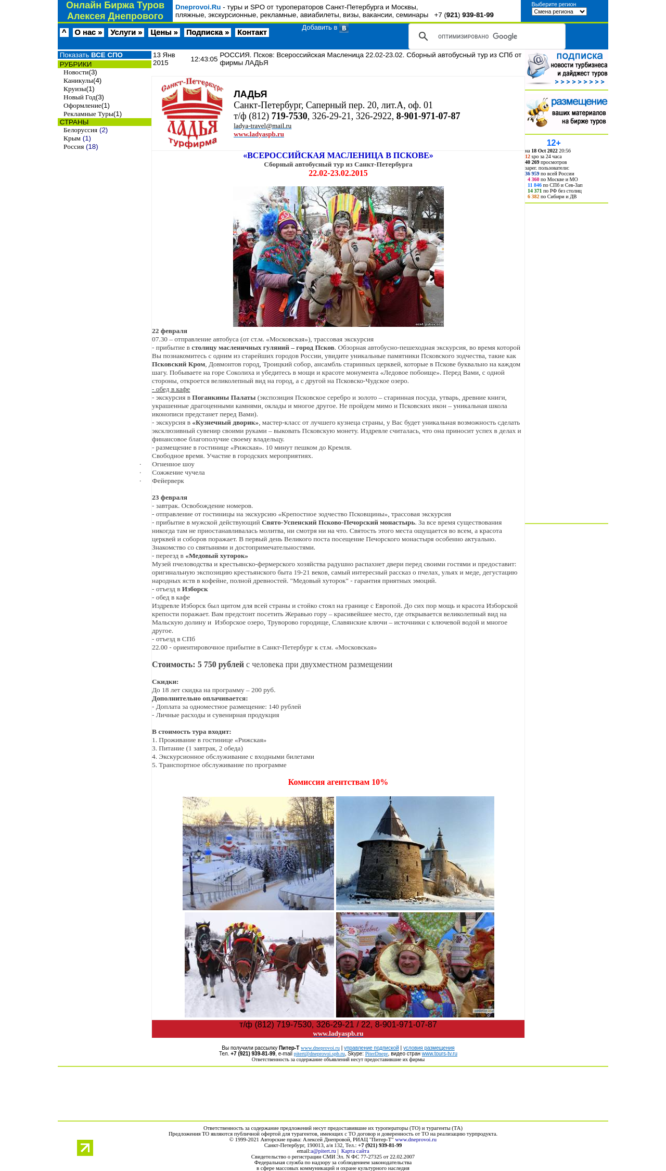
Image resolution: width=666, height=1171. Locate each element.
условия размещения (429, 1048)
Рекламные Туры (88, 114)
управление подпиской (371, 1048)
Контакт (252, 32)
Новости (75, 72)
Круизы (74, 89)
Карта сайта (355, 1151)
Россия (73, 146)
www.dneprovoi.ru (416, 1139)
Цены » (164, 32)
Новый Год (79, 97)
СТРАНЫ (73, 122)
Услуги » (126, 32)
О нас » (89, 32)
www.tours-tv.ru (439, 1054)
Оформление (82, 105)
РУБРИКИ (75, 64)
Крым (72, 138)
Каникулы (78, 80)
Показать (90, 55)
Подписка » (207, 32)
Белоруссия (80, 130)
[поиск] (485, 36)
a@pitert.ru (323, 1151)
